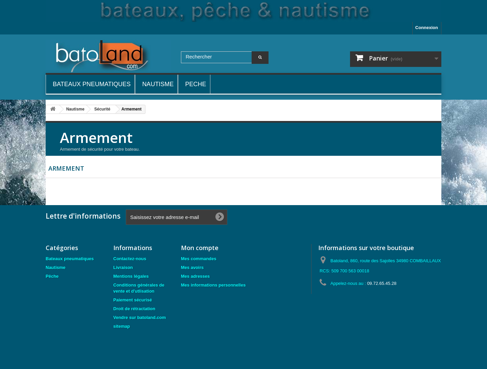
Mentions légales (131, 276)
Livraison (123, 267)
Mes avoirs (192, 267)
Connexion (426, 27)
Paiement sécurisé (132, 299)
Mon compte (199, 248)
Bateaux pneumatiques (70, 258)
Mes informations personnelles (213, 285)
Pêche (52, 276)
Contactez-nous (129, 258)
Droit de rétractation (134, 308)
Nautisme (56, 267)
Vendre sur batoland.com (139, 317)
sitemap (121, 326)
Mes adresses (195, 276)
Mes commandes (198, 258)
